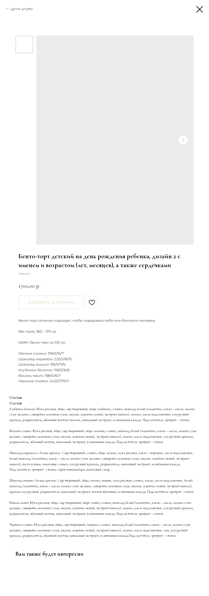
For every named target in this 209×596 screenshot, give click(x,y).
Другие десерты (21, 9)
